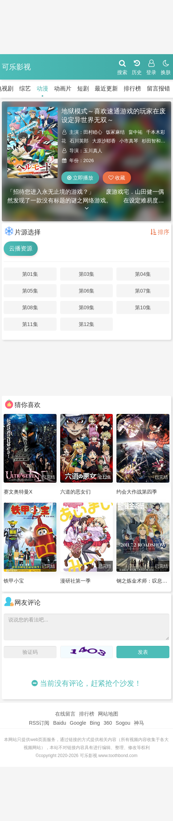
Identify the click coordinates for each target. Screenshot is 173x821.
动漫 (42, 88)
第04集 (143, 274)
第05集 (30, 291)
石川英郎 (79, 141)
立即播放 (80, 178)
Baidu (59, 723)
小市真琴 (128, 141)
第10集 (143, 307)
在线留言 (65, 714)
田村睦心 (92, 132)
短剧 (83, 88)
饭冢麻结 (115, 132)
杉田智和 (151, 141)
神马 (139, 723)
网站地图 (108, 714)
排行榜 (132, 88)
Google (78, 723)
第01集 (30, 274)
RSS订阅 (39, 723)
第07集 (143, 291)
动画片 (62, 88)
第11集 (30, 324)
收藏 (116, 178)
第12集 (87, 324)
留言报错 (158, 88)
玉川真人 (92, 150)
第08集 (30, 307)
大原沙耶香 (104, 141)
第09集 (87, 307)
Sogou (123, 723)
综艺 (25, 88)
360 (107, 723)
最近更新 (106, 88)
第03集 (87, 274)
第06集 (87, 291)
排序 (160, 232)
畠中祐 (135, 132)
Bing (95, 723)
